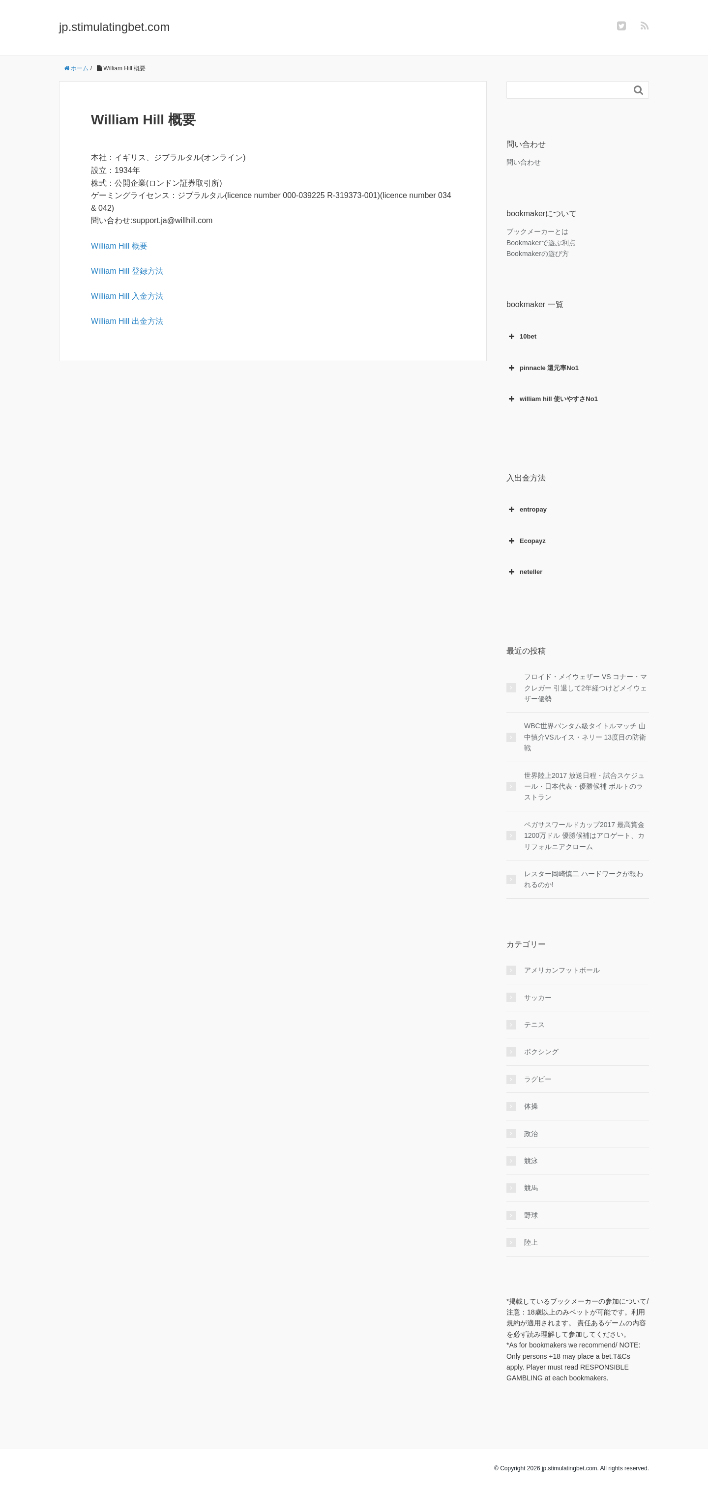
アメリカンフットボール (562, 970)
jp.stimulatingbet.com (114, 26)
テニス (534, 1025)
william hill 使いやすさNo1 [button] (552, 399)
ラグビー (538, 1079)
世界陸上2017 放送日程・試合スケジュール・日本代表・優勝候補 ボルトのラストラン (584, 786)
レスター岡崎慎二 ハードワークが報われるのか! (583, 879)
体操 (531, 1106)
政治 (531, 1134)
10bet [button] (521, 337)
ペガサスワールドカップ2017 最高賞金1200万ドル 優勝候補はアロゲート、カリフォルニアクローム (584, 836)
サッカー (538, 998)
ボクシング (541, 1052)
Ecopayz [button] (526, 541)
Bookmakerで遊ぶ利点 (541, 243)
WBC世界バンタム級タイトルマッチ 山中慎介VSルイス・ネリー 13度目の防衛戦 (585, 737)
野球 (531, 1215)
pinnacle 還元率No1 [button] (542, 368)
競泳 (531, 1161)
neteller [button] (524, 572)
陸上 (531, 1242)
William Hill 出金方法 (127, 321)
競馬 (531, 1188)
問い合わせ (523, 162)
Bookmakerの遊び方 (537, 254)
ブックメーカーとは (537, 231)
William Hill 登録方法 (127, 271)
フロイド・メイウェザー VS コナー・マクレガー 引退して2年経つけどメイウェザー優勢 (585, 688)
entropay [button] (526, 510)
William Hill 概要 (119, 246)
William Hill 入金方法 (127, 296)
